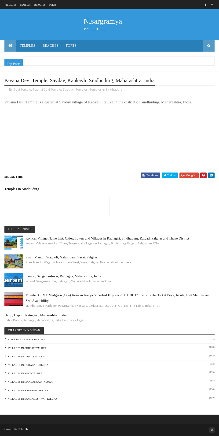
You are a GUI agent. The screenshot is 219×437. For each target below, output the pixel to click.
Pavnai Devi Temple (47, 91)
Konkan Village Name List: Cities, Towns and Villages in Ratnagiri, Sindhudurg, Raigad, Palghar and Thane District (107, 239)
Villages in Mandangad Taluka (30, 383)
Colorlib (23, 430)
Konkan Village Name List (26, 340)
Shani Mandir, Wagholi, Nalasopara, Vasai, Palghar (61, 258)
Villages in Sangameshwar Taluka (32, 399)
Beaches (40, 5)
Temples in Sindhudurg (106, 91)
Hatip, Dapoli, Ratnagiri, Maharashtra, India (35, 316)
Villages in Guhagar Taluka (28, 366)
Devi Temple (22, 91)
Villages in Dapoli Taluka (26, 357)
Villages (10, 5)
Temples (25, 5)
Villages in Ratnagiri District (29, 391)
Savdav (68, 91)
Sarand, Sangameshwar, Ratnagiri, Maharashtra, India (63, 277)
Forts (52, 5)
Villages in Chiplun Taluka (27, 349)
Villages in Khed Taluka (25, 374)
